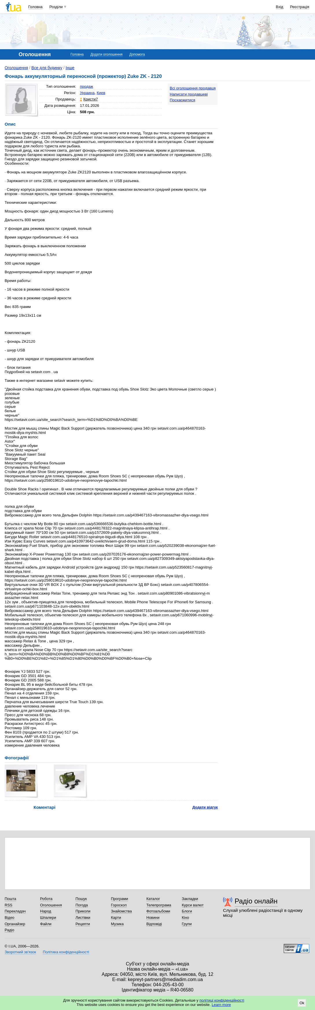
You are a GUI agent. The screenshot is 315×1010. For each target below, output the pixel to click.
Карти (116, 917)
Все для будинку (47, 67)
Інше (70, 67)
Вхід (279, 7)
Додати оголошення (107, 54)
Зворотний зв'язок (20, 952)
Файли (45, 924)
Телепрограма (158, 905)
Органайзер (15, 924)
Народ (45, 911)
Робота (46, 899)
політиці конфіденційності (221, 1000)
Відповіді (154, 924)
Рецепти (82, 924)
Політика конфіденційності (66, 952)
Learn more (221, 1004)
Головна (35, 7)
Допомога (137, 54)
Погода (81, 905)
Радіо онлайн (256, 901)
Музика (117, 924)
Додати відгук (205, 807)
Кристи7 (90, 99)
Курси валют (193, 905)
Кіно (185, 917)
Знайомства (121, 911)
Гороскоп (119, 905)
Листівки (82, 917)
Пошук (81, 899)
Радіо (9, 930)
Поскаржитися (182, 100)
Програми (119, 899)
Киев (101, 93)
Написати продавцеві (189, 94)
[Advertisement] (267, 119)
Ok (301, 1003)
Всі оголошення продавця (193, 88)
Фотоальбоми (158, 911)
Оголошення (16, 67)
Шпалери (48, 917)
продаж (86, 86)
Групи (187, 924)
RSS (8, 905)
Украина (87, 93)
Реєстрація (299, 7)
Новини (152, 917)
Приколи (82, 911)
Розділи (56, 7)
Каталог (153, 899)
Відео (9, 917)
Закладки (190, 899)
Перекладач (15, 911)
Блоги (187, 911)
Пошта (10, 899)
